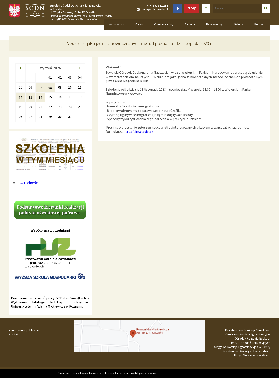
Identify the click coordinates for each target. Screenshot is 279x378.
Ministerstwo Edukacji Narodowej (247, 330)
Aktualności (116, 24)
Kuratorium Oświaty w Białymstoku (246, 351)
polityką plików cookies (143, 373)
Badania (190, 24)
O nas (139, 24)
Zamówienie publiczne (24, 330)
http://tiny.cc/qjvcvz (138, 131)
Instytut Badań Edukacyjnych (250, 343)
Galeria (238, 24)
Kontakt (259, 24)
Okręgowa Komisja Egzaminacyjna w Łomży (241, 347)
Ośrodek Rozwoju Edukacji (252, 338)
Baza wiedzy (214, 24)
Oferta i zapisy (163, 24)
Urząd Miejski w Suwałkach (252, 355)
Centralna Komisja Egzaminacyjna (247, 334)
